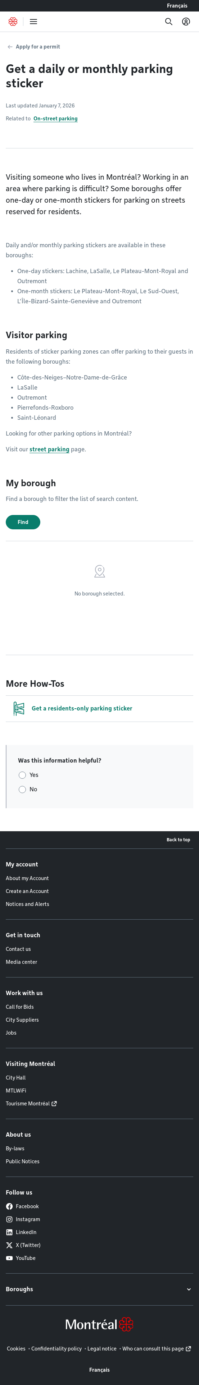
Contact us (18, 949)
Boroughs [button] (19, 1289)
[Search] (169, 21)
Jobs (11, 1033)
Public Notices (23, 1161)
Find (23, 522)
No (33, 789)
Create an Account (27, 891)
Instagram (23, 1219)
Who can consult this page (153, 1349)
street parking (49, 449)
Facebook (22, 1206)
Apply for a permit (38, 47)
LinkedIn (21, 1232)
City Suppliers (22, 1020)
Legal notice (102, 1349)
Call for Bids (20, 1007)
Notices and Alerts (27, 904)
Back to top (178, 839)
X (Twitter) (23, 1245)
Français (177, 6)
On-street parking (55, 118)
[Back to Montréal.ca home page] (13, 21)
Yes (34, 775)
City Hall (16, 1078)
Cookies (16, 1349)
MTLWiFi (16, 1091)
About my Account (27, 878)
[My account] (186, 21)
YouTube (21, 1258)
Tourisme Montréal (28, 1103)
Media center (21, 962)
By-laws (15, 1148)
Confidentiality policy (56, 1349)
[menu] (33, 21)
